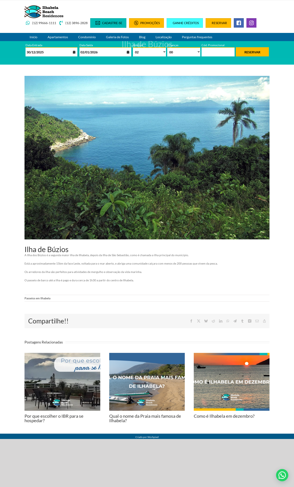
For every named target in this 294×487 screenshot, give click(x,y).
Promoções (146, 23)
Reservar (219, 23)
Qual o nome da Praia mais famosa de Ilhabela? (145, 418)
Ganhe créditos (186, 23)
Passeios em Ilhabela (37, 298)
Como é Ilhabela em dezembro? (224, 416)
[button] (282, 475)
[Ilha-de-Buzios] (147, 157)
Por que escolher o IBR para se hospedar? (54, 418)
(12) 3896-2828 (73, 23)
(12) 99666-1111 (41, 23)
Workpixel (153, 437)
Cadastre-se (108, 23)
